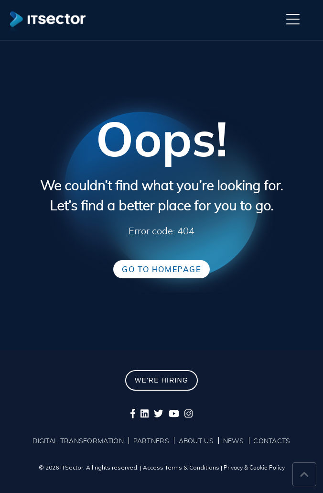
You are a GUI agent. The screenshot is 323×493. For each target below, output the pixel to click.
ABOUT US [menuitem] (196, 441)
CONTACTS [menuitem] (271, 441)
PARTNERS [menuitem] (151, 441)
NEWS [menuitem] (233, 441)
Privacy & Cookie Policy (254, 468)
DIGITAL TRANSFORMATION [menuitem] (78, 441)
